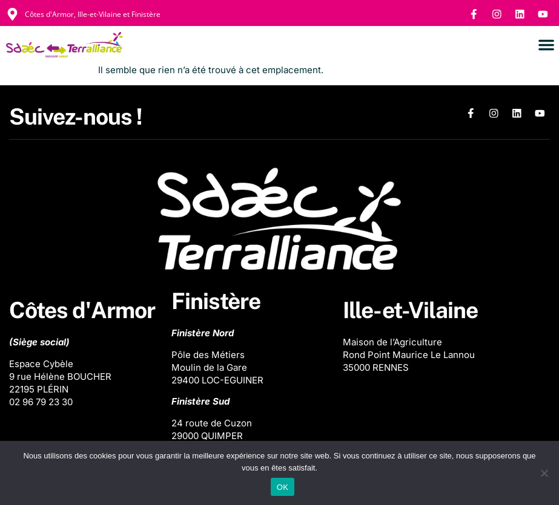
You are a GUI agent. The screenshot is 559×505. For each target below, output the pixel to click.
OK (282, 487)
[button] (546, 45)
